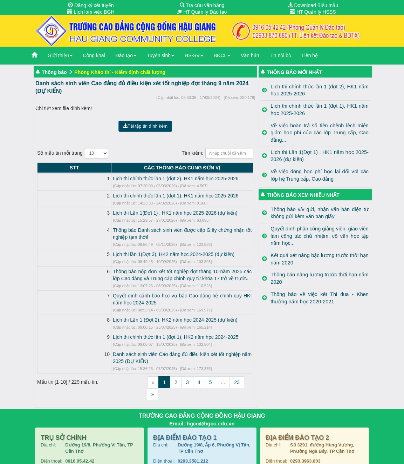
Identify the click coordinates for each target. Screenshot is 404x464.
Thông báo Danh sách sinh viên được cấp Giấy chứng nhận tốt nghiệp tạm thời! (138, 230)
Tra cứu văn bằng (202, 5)
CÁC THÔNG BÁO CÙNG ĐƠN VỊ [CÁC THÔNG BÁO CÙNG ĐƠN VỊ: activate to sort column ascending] (152, 167)
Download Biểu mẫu (313, 5)
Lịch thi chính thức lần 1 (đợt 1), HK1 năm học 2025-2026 (114, 196)
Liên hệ (310, 55)
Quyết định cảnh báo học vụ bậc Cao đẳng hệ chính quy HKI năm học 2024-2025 (141, 288)
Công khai (94, 55)
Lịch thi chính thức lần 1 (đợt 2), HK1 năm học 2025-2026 (114, 178)
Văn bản (250, 55)
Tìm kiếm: (218, 153)
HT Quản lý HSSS (313, 12)
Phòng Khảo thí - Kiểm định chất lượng (119, 72)
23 (237, 361)
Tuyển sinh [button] (160, 55)
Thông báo (54, 72)
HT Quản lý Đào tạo (202, 12)
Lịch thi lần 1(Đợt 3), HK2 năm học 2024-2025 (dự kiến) (112, 247)
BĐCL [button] (222, 55)
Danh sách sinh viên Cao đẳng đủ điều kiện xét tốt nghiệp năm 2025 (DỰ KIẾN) (138, 340)
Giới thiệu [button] (60, 55)
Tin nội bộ (280, 55)
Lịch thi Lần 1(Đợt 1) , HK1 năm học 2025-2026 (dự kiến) (114, 213)
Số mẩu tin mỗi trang (72, 153)
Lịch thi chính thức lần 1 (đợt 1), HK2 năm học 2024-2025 (114, 323)
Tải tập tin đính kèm (145, 126)
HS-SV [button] (194, 55)
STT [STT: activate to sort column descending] (43, 167)
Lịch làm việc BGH (90, 12)
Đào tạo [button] (126, 55)
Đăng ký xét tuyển (91, 5)
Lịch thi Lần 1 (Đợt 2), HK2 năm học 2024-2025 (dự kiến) (114, 306)
